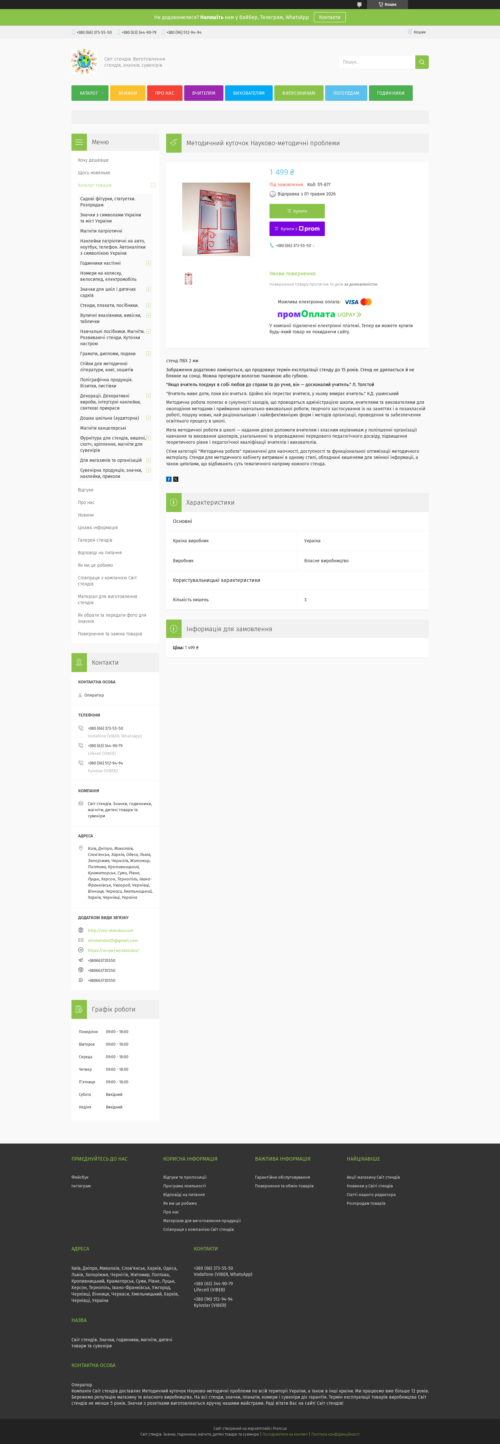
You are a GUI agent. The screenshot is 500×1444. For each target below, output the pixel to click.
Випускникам (298, 93)
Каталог (89, 93)
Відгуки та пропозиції (185, 1177)
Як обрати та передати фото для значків (112, 618)
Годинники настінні (100, 263)
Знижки (127, 93)
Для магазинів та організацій (111, 460)
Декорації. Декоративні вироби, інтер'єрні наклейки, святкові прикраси (110, 402)
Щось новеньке (94, 173)
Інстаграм (81, 1185)
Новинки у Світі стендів (370, 1185)
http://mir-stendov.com (110, 930)
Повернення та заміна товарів (110, 634)
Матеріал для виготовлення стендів (107, 599)
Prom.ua (280, 1428)
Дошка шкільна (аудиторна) (109, 418)
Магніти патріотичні (101, 231)
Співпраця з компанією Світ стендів (107, 581)
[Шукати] (422, 62)
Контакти (330, 17)
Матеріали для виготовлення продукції (202, 1220)
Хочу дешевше (93, 160)
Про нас (164, 93)
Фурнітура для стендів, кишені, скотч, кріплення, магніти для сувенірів (113, 444)
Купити (300, 211)
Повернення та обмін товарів (284, 1185)
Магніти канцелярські (103, 428)
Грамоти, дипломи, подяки (108, 353)
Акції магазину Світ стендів (373, 1177)
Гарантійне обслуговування (282, 1177)
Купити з (300, 229)
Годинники (391, 93)
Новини (86, 515)
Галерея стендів (95, 540)
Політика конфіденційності (335, 1434)
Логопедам (346, 93)
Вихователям (249, 93)
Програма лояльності (184, 1185)
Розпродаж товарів (366, 1203)
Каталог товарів (95, 185)
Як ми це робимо (95, 565)
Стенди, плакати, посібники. (109, 305)
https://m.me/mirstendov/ (114, 950)
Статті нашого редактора (371, 1194)
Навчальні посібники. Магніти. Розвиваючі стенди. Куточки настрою (112, 338)
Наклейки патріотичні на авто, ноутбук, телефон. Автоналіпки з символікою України (113, 247)
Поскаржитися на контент (285, 1434)
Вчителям (203, 93)
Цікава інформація (98, 527)
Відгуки (85, 490)
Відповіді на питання (100, 553)
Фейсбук (80, 1177)
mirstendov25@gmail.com (113, 940)
